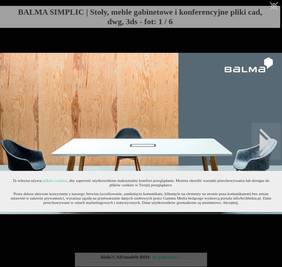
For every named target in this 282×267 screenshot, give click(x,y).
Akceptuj (230, 202)
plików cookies (55, 180)
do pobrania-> (166, 257)
